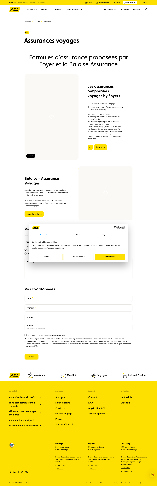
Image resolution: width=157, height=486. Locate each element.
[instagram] (22, 472)
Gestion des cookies (87, 483)
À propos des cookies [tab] (111, 235)
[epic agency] (140, 483)
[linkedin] (14, 472)
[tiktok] (18, 472)
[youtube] (26, 472)
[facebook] (10, 472)
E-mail (30, 317)
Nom (30, 298)
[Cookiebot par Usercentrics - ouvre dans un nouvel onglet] (115, 227)
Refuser (47, 257)
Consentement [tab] (45, 235)
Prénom (30, 307)
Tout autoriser (109, 257)
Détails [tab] (78, 235)
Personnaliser (78, 257)
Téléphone (30, 326)
